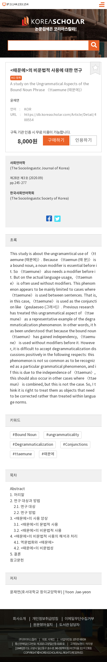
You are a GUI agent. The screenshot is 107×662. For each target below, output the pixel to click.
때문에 (49, 454)
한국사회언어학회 (22, 193)
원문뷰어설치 (43, 625)
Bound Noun (25, 435)
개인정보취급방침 (45, 619)
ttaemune (23, 454)
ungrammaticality (64, 435)
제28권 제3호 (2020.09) (26, 178)
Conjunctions (76, 444)
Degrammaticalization (34, 444)
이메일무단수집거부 (79, 619)
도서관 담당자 (69, 625)
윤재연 (14, 101)
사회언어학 (17, 163)
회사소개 (19, 619)
